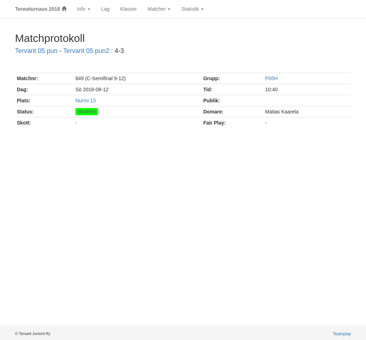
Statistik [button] (192, 9)
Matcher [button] (159, 9)
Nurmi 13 (85, 100)
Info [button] (83, 9)
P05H (271, 78)
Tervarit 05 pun (36, 50)
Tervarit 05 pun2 (86, 50)
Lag (105, 9)
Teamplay (342, 333)
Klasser (128, 9)
